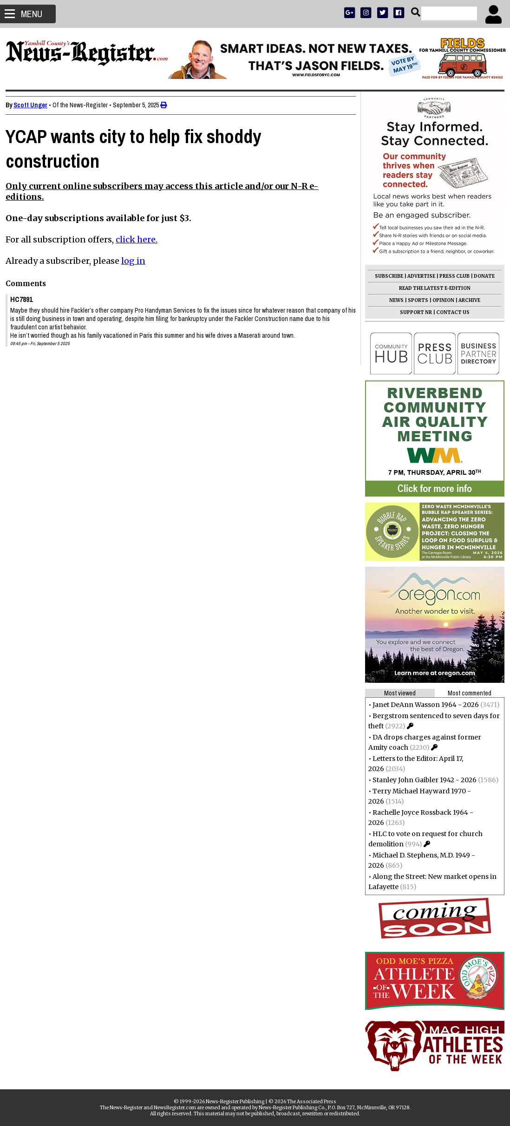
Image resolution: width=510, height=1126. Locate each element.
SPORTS (414, 300)
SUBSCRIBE (385, 276)
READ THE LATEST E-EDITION (431, 288)
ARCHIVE (466, 300)
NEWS (393, 300)
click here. (140, 239)
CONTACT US (449, 312)
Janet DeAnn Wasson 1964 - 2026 (422, 704)
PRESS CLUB (451, 276)
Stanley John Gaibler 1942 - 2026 (421, 780)
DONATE (480, 276)
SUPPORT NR (412, 312)
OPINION (440, 300)
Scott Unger (34, 105)
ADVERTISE (418, 276)
